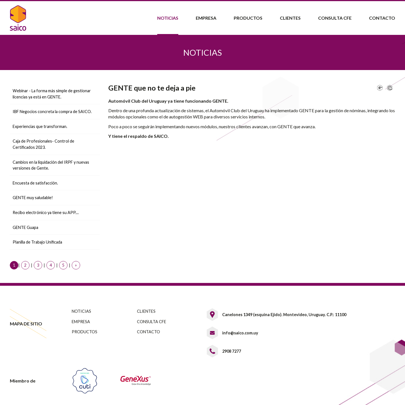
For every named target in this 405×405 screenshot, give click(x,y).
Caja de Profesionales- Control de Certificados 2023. (43, 144)
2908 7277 (231, 351)
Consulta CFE (335, 18)
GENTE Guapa (25, 227)
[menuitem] (167, 18)
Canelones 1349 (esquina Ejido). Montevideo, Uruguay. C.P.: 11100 (284, 314)
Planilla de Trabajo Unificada (37, 242)
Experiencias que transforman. (40, 126)
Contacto (382, 18)
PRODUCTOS (84, 331)
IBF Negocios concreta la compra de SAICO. (52, 111)
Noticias (167, 18)
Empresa (206, 18)
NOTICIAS (81, 311)
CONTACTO (148, 331)
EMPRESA (81, 321)
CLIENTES (146, 311)
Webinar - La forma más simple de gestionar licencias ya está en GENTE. (52, 93)
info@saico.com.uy (240, 332)
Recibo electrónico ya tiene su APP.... (46, 212)
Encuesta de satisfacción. (35, 183)
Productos (248, 18)
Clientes (290, 18)
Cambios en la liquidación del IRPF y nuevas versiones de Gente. (51, 165)
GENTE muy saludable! (33, 197)
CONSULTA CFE (151, 321)
